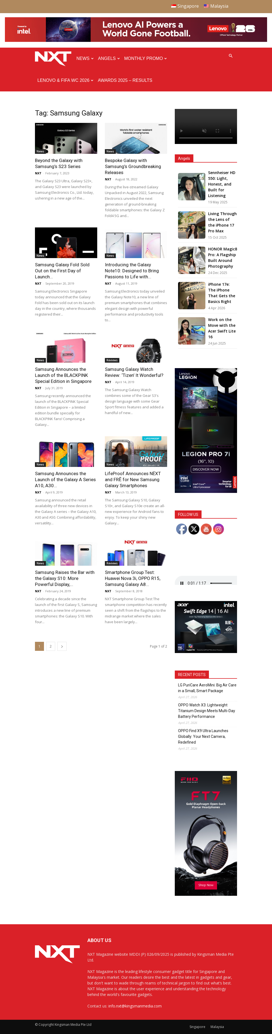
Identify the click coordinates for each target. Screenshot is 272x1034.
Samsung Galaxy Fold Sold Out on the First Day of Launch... (62, 270)
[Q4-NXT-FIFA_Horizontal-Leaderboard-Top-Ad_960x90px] (136, 41)
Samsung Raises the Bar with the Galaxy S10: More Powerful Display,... (64, 578)
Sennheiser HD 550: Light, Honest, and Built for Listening (221, 184)
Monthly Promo (145, 58)
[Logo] (54, 59)
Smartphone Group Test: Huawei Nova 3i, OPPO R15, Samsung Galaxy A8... (132, 578)
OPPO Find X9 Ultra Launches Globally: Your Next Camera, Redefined (203, 736)
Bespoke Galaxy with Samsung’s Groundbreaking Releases (133, 166)
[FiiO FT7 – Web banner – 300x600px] (206, 894)
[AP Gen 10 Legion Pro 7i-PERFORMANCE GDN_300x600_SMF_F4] (206, 491)
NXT (38, 173)
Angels (109, 58)
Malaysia (217, 1026)
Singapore (197, 1026)
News (85, 58)
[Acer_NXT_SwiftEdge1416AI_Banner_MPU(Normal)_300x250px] (206, 651)
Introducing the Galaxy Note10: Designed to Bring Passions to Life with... (132, 270)
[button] (230, 56)
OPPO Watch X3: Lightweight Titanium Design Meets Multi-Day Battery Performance (206, 711)
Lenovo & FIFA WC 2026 (65, 80)
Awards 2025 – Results (125, 80)
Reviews (112, 360)
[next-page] (62, 646)
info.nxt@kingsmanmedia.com (135, 1006)
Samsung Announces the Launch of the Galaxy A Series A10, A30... (65, 479)
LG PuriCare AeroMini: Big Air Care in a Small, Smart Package (207, 688)
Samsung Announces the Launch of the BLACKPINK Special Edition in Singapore (63, 375)
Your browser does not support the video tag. (206, 126)
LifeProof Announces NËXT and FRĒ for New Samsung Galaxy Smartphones (133, 479)
